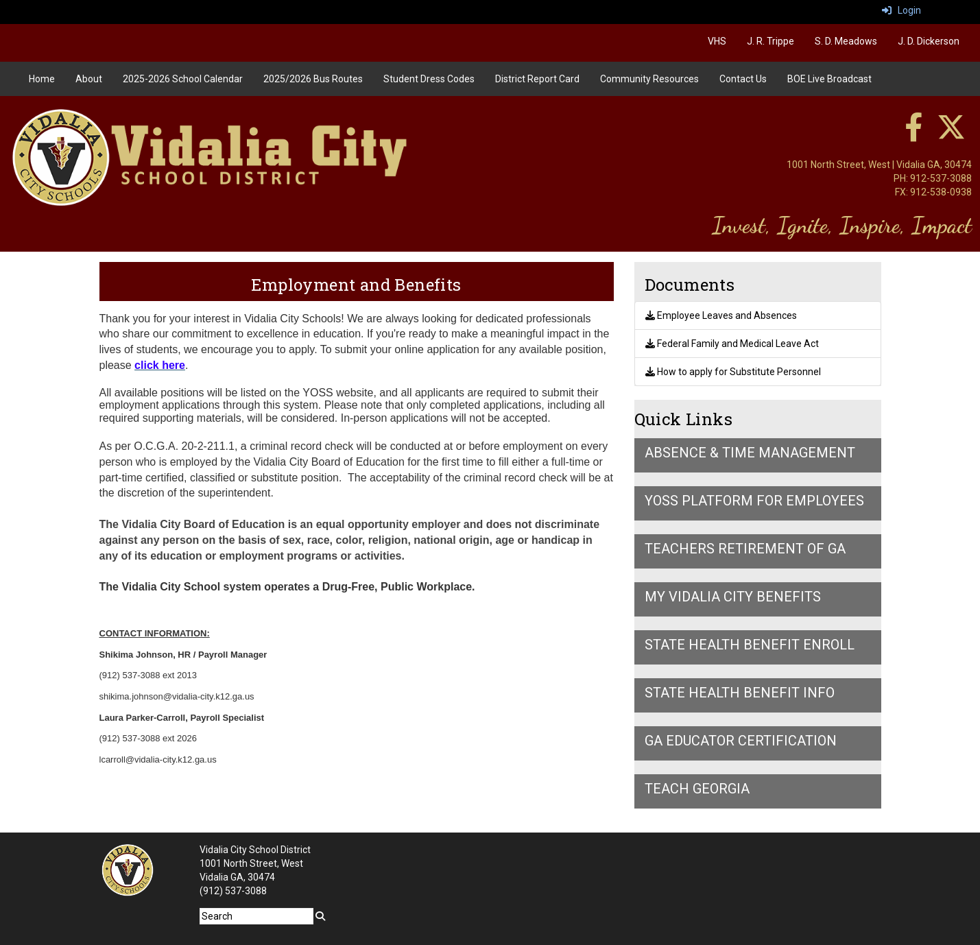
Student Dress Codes (429, 78)
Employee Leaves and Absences (721, 315)
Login (901, 10)
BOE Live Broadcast (829, 78)
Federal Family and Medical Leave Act (732, 343)
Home (42, 78)
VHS (717, 41)
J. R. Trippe (770, 41)
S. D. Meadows (846, 41)
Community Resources (649, 78)
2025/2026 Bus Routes (313, 78)
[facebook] (913, 134)
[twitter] (951, 134)
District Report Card (537, 78)
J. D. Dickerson (928, 41)
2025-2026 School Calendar (183, 78)
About (88, 78)
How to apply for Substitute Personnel (733, 371)
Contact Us (743, 78)
